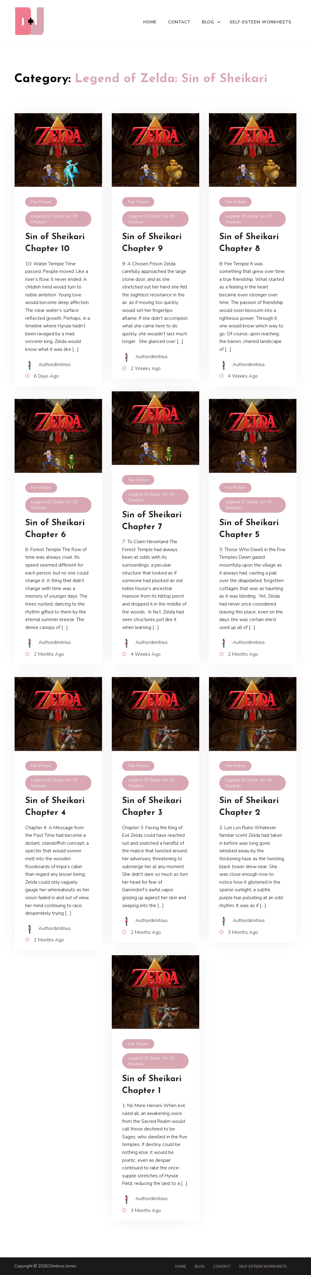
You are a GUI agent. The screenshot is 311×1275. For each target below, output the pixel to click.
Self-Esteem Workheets (261, 22)
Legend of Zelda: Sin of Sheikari (54, 219)
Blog (208, 22)
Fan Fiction (41, 202)
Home (150, 22)
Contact (179, 22)
